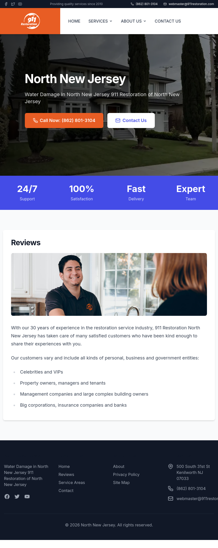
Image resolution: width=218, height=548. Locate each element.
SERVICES (100, 21)
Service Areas (71, 482)
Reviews (66, 474)
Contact (65, 490)
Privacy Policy (126, 474)
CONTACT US (168, 21)
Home (64, 466)
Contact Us (131, 120)
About (118, 466)
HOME (74, 21)
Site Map (121, 482)
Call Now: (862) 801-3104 (64, 120)
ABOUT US (134, 21)
